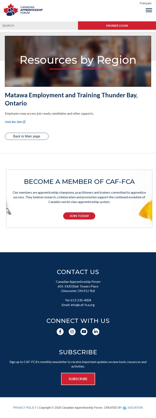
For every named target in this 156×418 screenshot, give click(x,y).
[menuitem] (147, 3)
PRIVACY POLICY (24, 407)
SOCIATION (135, 407)
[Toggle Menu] (149, 10)
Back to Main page (26, 136)
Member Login (117, 25)
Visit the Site (15, 122)
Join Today (79, 216)
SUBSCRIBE (78, 379)
